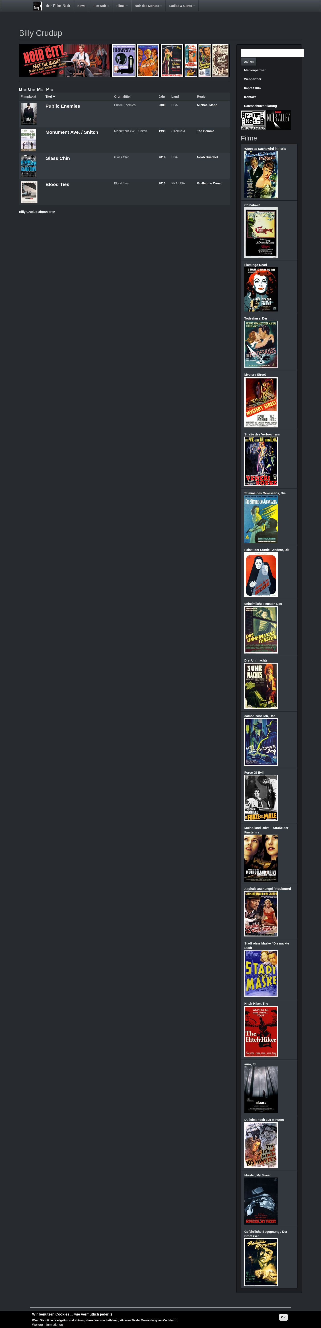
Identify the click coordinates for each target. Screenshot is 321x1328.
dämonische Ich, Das (259, 716)
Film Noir (101, 6)
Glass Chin (57, 158)
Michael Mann (207, 105)
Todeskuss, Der (255, 318)
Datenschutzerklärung (260, 106)
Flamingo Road (255, 265)
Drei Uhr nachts (256, 660)
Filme (122, 6)
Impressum (252, 88)
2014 (161, 157)
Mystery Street (255, 374)
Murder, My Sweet (257, 1175)
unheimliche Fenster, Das (263, 604)
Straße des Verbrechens (262, 434)
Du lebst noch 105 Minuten (264, 1120)
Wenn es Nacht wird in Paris (265, 149)
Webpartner (252, 79)
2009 (161, 105)
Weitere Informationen (47, 1325)
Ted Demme (205, 131)
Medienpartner (254, 70)
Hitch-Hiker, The (256, 1003)
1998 (161, 131)
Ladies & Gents (182, 6)
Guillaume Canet (209, 183)
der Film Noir (58, 6)
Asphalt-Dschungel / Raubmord (267, 889)
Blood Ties (57, 184)
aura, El (250, 1064)
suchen (249, 61)
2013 (161, 183)
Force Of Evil (253, 772)
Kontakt (250, 97)
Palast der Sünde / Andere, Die (267, 550)
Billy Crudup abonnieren (37, 212)
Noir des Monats (148, 6)
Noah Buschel (207, 157)
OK (283, 1318)
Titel (50, 96)
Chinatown (252, 205)
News (81, 6)
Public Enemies (62, 106)
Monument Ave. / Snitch (71, 132)
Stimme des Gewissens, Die (265, 493)
